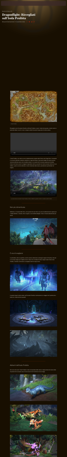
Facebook (51, 407)
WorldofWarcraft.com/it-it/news (20, 407)
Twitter (46, 407)
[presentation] (5, 3)
